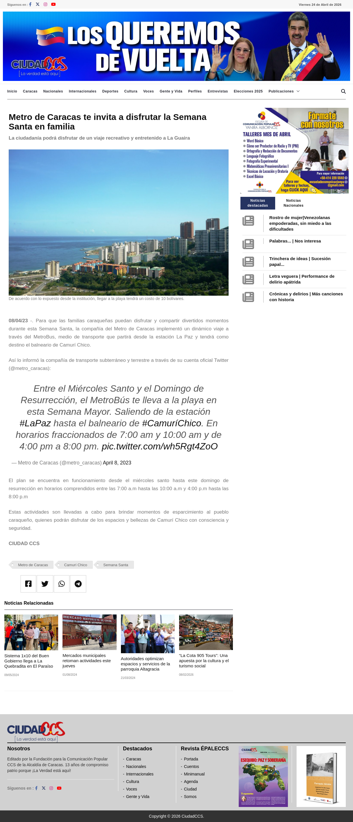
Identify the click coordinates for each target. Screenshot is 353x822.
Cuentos (191, 766)
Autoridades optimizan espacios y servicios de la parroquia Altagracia (145, 663)
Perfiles (195, 91)
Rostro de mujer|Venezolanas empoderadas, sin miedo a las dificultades (300, 223)
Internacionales (83, 91)
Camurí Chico (75, 565)
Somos (190, 796)
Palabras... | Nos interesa (295, 240)
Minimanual (194, 774)
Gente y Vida (171, 91)
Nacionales (53, 91)
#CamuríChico (171, 423)
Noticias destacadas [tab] (257, 203)
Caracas (30, 91)
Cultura (130, 91)
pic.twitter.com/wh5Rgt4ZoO (160, 446)
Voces (148, 91)
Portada (191, 759)
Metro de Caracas (33, 565)
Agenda (191, 781)
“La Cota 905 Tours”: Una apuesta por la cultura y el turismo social (204, 660)
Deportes (110, 91)
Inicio (12, 91)
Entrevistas (218, 91)
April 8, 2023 (117, 463)
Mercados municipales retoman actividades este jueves (86, 660)
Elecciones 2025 (248, 91)
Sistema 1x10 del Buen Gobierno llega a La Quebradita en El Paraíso (28, 661)
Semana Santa (115, 565)
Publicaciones (281, 91)
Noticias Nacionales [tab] (294, 203)
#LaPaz (35, 423)
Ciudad (190, 789)
